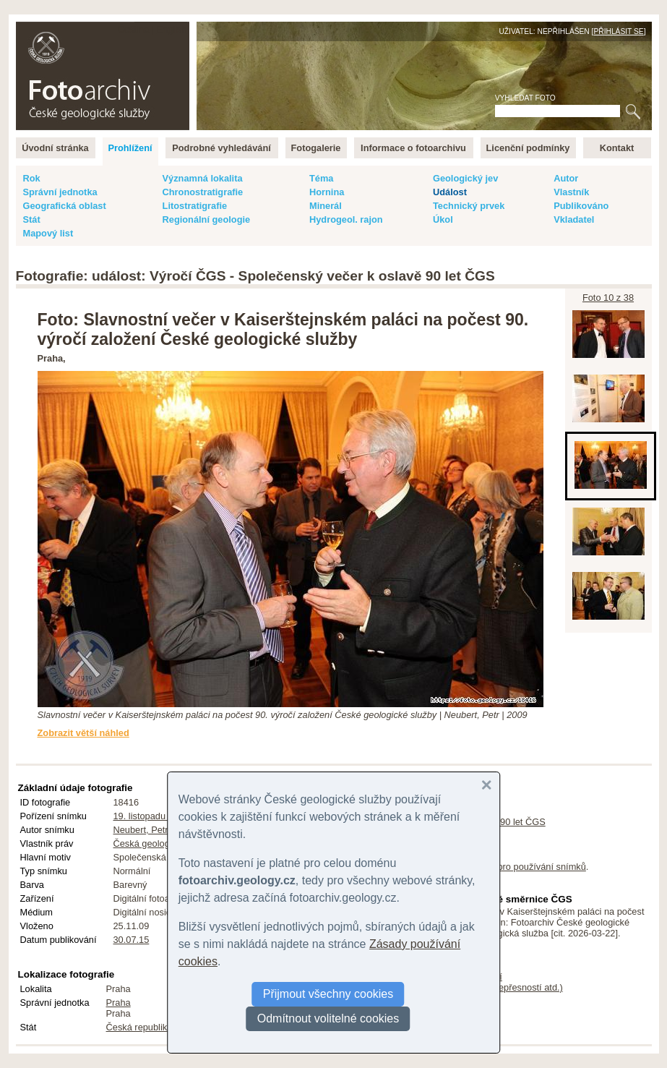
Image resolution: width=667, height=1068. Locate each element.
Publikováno (581, 205)
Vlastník (571, 192)
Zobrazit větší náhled (83, 732)
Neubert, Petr (140, 829)
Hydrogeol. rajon (346, 219)
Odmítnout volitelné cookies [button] (328, 1018)
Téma (321, 178)
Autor (566, 178)
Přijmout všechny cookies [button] (328, 994)
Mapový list (48, 233)
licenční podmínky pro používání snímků (503, 866)
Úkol (443, 219)
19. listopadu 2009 (151, 816)
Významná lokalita (203, 178)
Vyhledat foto (525, 98)
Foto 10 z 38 (608, 297)
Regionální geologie (207, 219)
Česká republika (139, 1027)
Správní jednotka (60, 192)
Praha (118, 1002)
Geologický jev (465, 178)
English (172, 29)
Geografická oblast (64, 205)
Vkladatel (574, 219)
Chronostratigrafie (203, 192)
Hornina (326, 192)
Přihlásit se (618, 31)
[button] (486, 785)
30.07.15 (131, 939)
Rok (31, 178)
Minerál (325, 205)
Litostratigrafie (195, 205)
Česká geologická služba (164, 843)
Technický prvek (468, 205)
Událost (450, 192)
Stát (31, 219)
